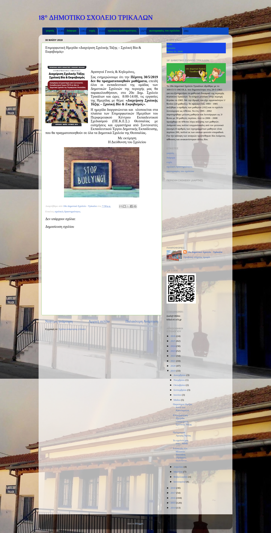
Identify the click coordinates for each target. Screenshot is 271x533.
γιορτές (50, 31)
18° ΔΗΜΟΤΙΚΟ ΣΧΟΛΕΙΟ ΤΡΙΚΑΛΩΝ (96, 17)
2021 (173, 360)
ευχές (92, 31)
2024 (173, 346)
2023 (173, 350)
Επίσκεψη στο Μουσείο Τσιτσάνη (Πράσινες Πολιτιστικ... (181, 454)
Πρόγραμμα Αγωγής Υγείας (182, 434)
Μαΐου (177, 399)
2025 (173, 341)
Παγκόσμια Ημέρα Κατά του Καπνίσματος (182, 407)
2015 (173, 502)
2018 (173, 487)
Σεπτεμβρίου (180, 389)
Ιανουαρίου (180, 481)
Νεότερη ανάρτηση (59, 321)
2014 (173, 507)
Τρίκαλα (171, 48)
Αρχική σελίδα (99, 321)
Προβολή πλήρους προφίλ (196, 257)
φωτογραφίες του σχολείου (164, 31)
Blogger (139, 523)
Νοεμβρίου (179, 380)
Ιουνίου (178, 394)
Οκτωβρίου (180, 385)
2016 (173, 497)
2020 (173, 365)
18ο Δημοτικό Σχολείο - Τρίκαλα (204, 252)
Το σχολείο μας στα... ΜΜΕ (181, 442)
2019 (173, 370)
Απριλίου (179, 466)
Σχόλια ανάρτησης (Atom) (72, 329)
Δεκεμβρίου (180, 375)
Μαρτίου (178, 471)
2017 (173, 492)
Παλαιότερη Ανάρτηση (142, 321)
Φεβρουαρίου (181, 476)
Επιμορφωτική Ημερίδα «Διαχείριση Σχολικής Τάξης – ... (182, 421)
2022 (173, 355)
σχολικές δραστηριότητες (122, 31)
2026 (173, 336)
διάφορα (71, 31)
